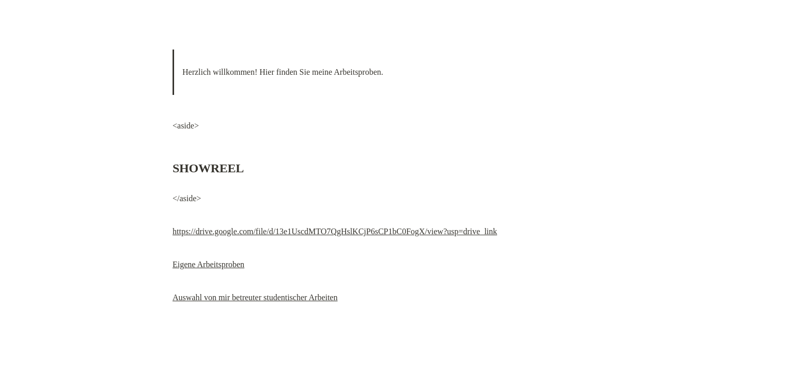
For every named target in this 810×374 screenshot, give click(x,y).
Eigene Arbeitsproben (208, 264)
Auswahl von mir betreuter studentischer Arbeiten (255, 297)
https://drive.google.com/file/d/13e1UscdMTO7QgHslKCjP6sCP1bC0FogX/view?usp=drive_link (335, 231)
